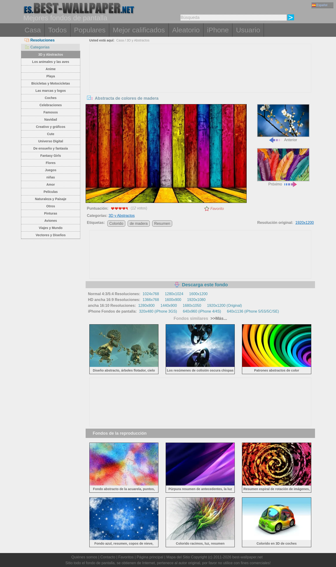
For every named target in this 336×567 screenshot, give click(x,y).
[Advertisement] (200, 79)
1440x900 (169, 305)
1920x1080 (196, 300)
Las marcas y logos (50, 90)
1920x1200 (304, 223)
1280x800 (146, 305)
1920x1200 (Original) (224, 305)
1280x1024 (174, 294)
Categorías (37, 47)
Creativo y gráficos (50, 127)
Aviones (50, 220)
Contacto (107, 557)
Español (319, 5)
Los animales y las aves (50, 62)
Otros (50, 206)
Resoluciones (39, 40)
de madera (139, 223)
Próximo (283, 167)
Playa (50, 76)
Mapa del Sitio (178, 557)
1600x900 (173, 300)
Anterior (283, 123)
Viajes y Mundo (51, 228)
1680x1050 (192, 305)
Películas (51, 192)
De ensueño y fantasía (50, 148)
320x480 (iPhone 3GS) (158, 311)
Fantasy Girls (50, 155)
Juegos (50, 170)
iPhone (218, 30)
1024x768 (151, 294)
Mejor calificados (139, 30)
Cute (50, 134)
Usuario (248, 30)
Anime (51, 69)
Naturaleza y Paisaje (50, 199)
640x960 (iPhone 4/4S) (202, 311)
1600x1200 (198, 294)
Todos (57, 30)
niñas (50, 177)
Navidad (50, 119)
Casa (32, 30)
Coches (51, 98)
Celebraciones (50, 105)
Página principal (150, 557)
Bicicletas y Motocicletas (50, 83)
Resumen (162, 223)
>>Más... (218, 318)
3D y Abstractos (50, 54)
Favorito (217, 209)
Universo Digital (50, 141)
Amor (50, 184)
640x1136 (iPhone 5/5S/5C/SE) (253, 311)
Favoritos (126, 557)
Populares (89, 30)
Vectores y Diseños (51, 235)
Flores (51, 163)
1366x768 (151, 300)
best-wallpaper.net (247, 557)
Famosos (50, 112)
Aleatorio (186, 30)
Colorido (116, 223)
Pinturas (50, 213)
